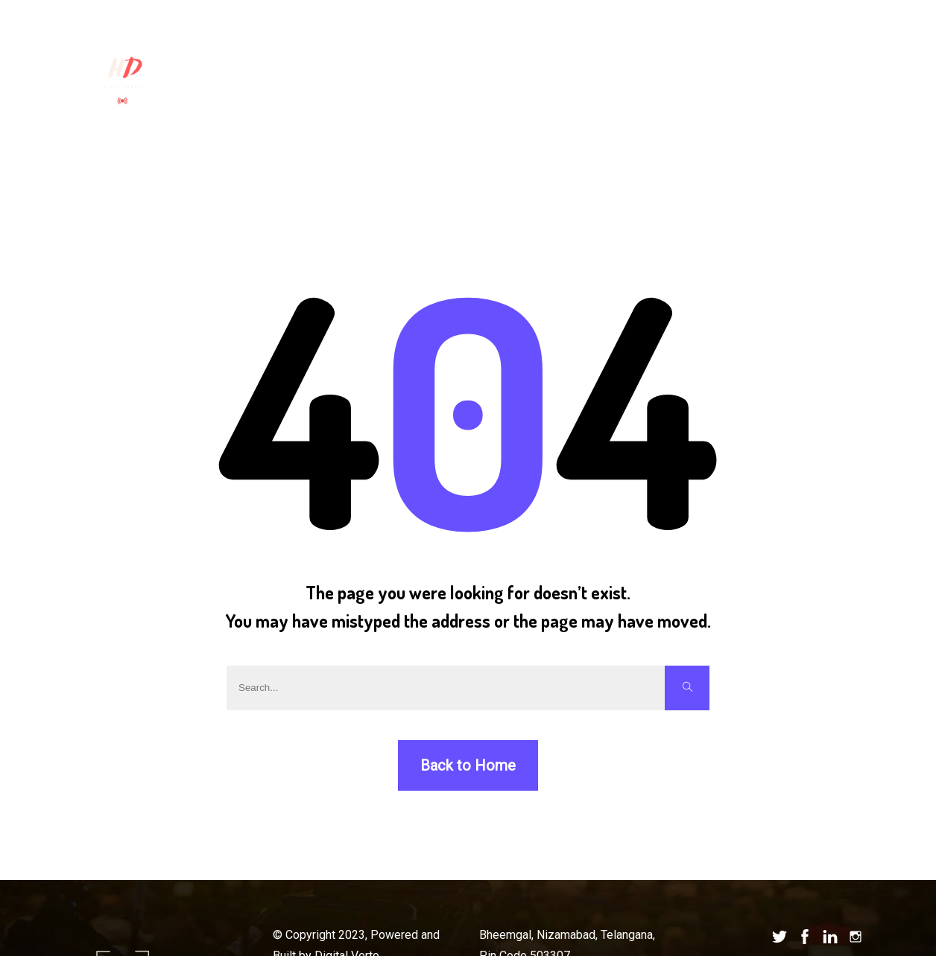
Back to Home (468, 765)
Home (208, 44)
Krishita (268, 44)
